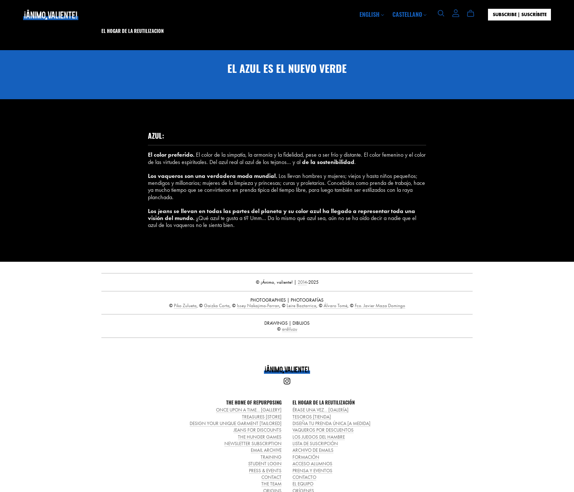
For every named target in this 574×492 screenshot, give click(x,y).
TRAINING (271, 457)
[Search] (441, 13)
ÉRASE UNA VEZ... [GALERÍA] (320, 410)
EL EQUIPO (302, 484)
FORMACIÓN (305, 457)
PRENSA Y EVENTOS (312, 470)
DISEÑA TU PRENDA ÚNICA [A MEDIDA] (331, 423)
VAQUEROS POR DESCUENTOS (323, 430)
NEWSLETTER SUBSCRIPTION (253, 443)
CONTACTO (304, 477)
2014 (302, 282)
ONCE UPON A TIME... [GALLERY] (249, 410)
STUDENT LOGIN (265, 464)
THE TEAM (271, 484)
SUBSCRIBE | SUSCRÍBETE (520, 14)
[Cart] (473, 13)
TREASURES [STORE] (262, 417)
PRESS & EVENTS (265, 470)
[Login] (455, 12)
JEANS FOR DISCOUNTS (258, 430)
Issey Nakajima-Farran (258, 305)
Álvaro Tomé (335, 305)
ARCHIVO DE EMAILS (312, 450)
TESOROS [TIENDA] (311, 417)
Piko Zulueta (185, 305)
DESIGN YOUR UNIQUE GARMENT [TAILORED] (236, 423)
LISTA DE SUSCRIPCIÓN (315, 443)
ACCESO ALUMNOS (312, 464)
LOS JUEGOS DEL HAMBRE (318, 437)
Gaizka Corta (217, 305)
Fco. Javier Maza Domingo (380, 305)
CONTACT (271, 477)
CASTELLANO (409, 14)
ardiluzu (289, 329)
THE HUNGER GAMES (260, 437)
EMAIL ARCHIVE (266, 450)
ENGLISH (371, 14)
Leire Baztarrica (301, 305)
